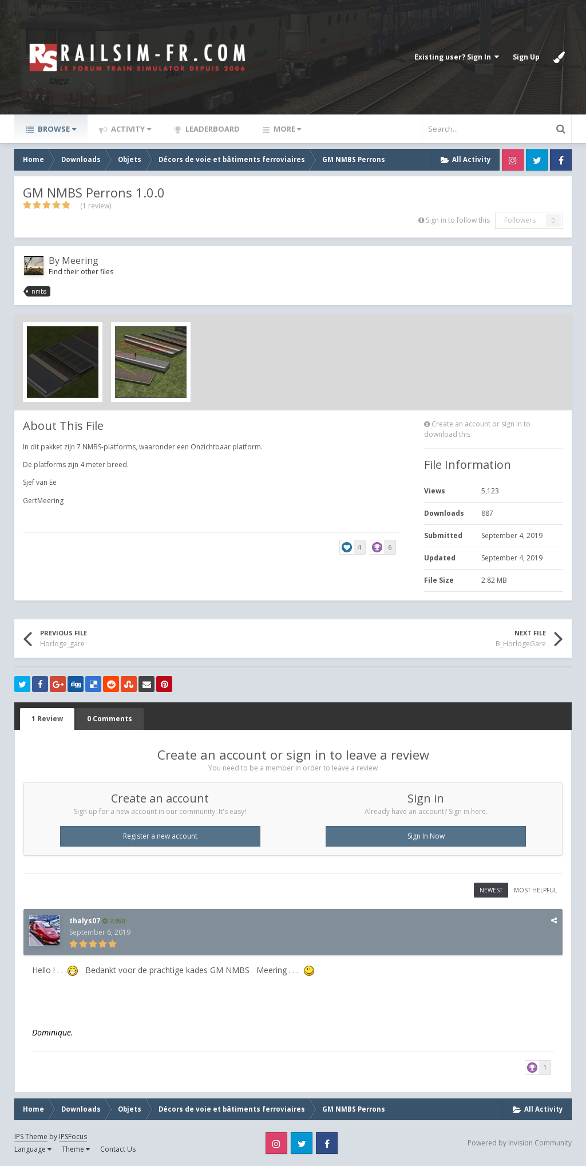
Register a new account (160, 836)
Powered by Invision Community (520, 1143)
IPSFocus (73, 1136)
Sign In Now (426, 836)
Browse (56, 129)
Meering (80, 260)
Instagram (513, 160)
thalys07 (84, 921)
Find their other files (81, 271)
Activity (130, 129)
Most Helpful (535, 890)
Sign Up (526, 57)
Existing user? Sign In (456, 57)
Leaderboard (212, 129)
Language (33, 1149)
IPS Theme (30, 1136)
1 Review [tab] (47, 719)
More (286, 129)
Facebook (561, 160)
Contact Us (118, 1149)
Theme (76, 1149)
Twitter (537, 160)
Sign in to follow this (458, 220)
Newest (491, 890)
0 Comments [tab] (109, 719)
